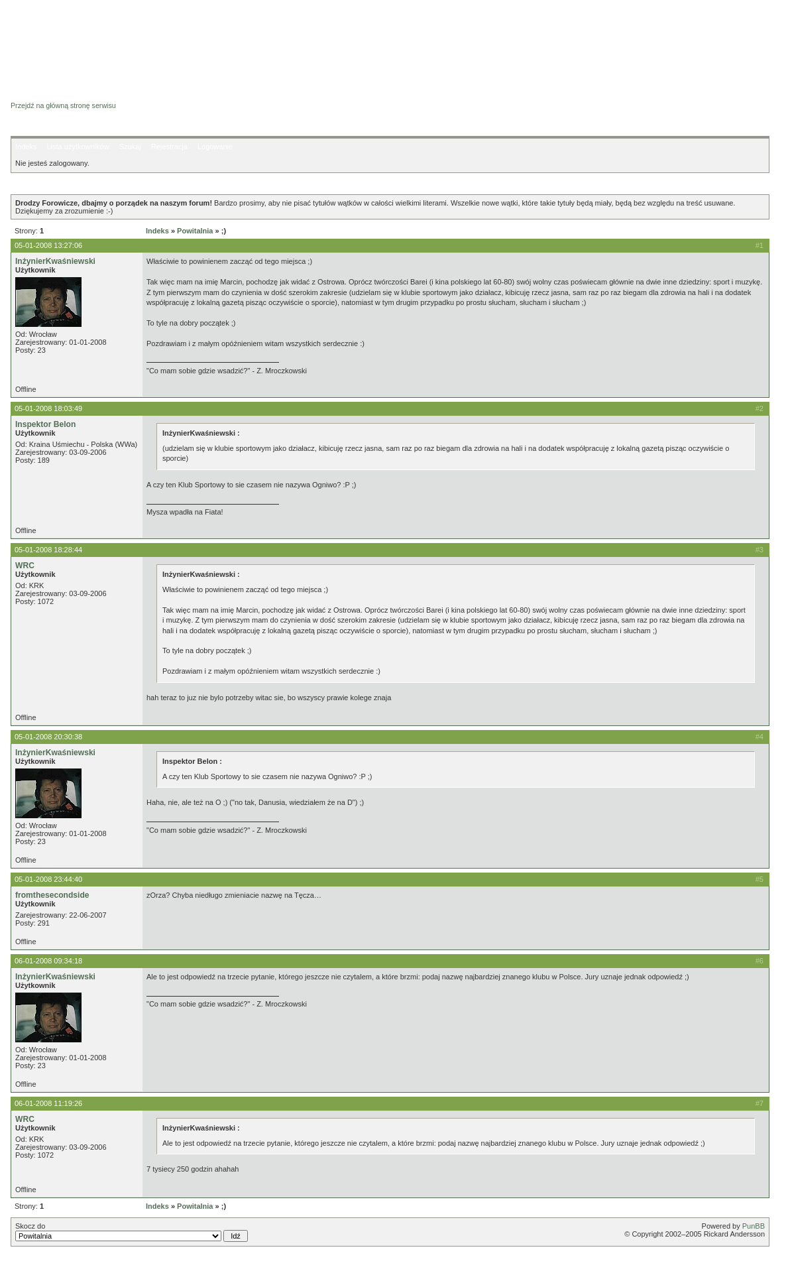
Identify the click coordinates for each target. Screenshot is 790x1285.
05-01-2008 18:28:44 (48, 550)
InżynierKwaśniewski (55, 261)
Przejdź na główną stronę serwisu (63, 105)
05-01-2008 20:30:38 (48, 737)
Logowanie (215, 147)
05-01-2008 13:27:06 (48, 245)
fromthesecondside (52, 895)
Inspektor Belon (45, 424)
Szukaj (130, 147)
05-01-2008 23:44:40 (48, 879)
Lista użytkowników (77, 147)
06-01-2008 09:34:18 (48, 961)
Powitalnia (195, 231)
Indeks (25, 147)
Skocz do (131, 1232)
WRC (24, 565)
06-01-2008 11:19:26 (48, 1103)
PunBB (753, 1226)
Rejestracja (169, 147)
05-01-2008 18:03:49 (48, 408)
